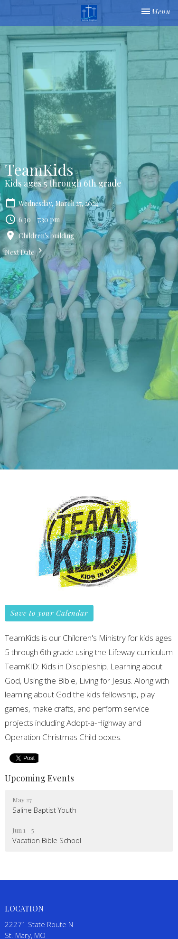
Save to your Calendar (49, 613)
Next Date (25, 251)
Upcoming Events (39, 778)
